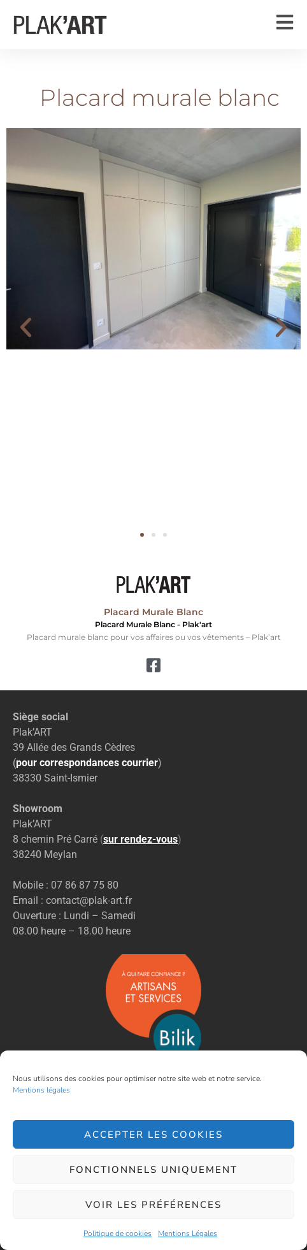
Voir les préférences (153, 1204)
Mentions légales (41, 1090)
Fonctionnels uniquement (153, 1169)
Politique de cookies (117, 1233)
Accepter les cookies (153, 1134)
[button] (26, 327)
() (141, 839)
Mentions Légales (187, 1233)
